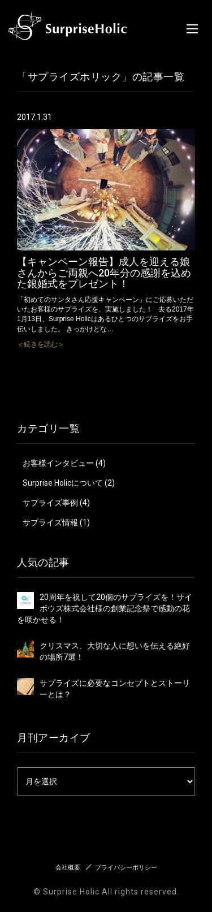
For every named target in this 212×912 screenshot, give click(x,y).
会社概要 (67, 867)
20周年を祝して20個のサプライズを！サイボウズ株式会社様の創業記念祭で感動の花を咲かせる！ (104, 608)
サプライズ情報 (50, 522)
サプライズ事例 (50, 502)
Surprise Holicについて (63, 482)
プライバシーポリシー (126, 867)
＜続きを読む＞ (40, 344)
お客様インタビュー (58, 463)
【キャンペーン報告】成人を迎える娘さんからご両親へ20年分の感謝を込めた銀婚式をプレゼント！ (104, 273)
